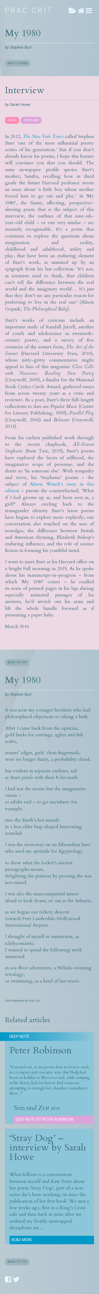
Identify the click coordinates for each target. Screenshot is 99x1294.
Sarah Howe (20, 104)
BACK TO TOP (17, 662)
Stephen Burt (21, 47)
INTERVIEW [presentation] (31, 120)
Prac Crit (29, 10)
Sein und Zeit (31, 1108)
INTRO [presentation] (12, 120)
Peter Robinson (41, 1050)
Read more (21, 1240)
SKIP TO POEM (17, 63)
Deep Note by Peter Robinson (44, 1119)
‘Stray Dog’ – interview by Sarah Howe (48, 1147)
